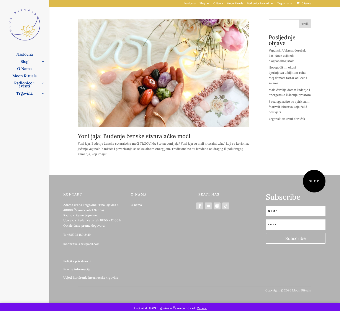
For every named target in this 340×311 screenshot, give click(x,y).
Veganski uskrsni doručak (287, 119)
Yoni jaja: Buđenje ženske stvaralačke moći (134, 136)
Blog (202, 3)
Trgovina (283, 3)
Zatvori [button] (202, 308)
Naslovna (190, 3)
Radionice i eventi (258, 3)
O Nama (218, 3)
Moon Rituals (235, 3)
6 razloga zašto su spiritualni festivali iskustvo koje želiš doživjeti (289, 107)
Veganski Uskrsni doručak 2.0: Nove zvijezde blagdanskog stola (287, 55)
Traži (305, 24)
